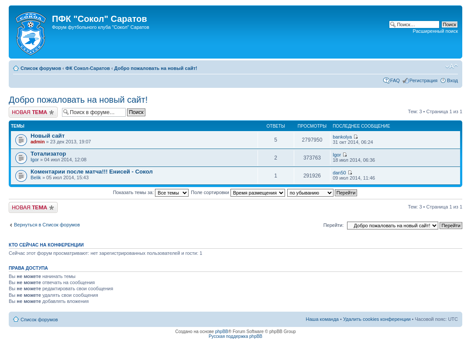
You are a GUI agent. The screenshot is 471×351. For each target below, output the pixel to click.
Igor (35, 159)
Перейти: (333, 225)
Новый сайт (48, 135)
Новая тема (33, 112)
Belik (36, 177)
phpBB (221, 331)
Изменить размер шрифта (451, 66)
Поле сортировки (238, 192)
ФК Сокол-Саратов (87, 68)
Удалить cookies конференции (377, 319)
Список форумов (41, 68)
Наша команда (322, 319)
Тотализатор (48, 153)
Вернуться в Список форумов (47, 224)
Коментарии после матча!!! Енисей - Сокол (92, 171)
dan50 (339, 172)
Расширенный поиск (435, 31)
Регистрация (423, 80)
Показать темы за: (151, 192)
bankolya (342, 136)
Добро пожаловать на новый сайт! (155, 68)
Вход (452, 80)
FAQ (395, 80)
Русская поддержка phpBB (235, 336)
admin (38, 141)
